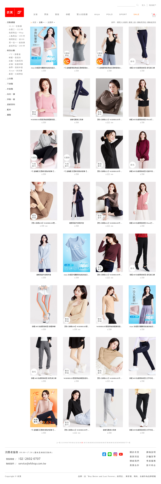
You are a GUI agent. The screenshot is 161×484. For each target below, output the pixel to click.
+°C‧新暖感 (14, 54)
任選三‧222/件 (15, 29)
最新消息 (134, 456)
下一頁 (128, 442)
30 (111, 442)
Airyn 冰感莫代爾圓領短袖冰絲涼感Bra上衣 (46, 68)
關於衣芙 (134, 452)
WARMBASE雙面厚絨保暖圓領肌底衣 (44, 119)
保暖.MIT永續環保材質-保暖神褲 (43, 326)
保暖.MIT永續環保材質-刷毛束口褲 (142, 68)
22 (96, 442)
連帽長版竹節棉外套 (76, 223)
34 (119, 442)
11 (74, 442)
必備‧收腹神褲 (15, 64)
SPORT (123, 14)
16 (84, 442)
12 (76, 442)
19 (90, 442)
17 (86, 442)
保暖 (68, 14)
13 (78, 442)
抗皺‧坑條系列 (15, 61)
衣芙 (34, 22)
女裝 (35, 14)
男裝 (46, 14)
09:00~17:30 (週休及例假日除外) (35, 452)
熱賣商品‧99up (15, 33)
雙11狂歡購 (82, 14)
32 (115, 442)
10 (72, 442)
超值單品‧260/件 (16, 46)
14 (80, 442)
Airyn (97, 14)
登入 (143, 5)
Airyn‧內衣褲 (14, 71)
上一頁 (58, 442)
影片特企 (151, 465)
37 (125, 442)
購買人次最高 (122, 22)
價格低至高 (151, 22)
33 (117, 442)
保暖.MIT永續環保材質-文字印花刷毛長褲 (144, 378)
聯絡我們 (134, 461)
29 (109, 442)
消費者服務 (12, 452)
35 (121, 442)
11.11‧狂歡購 (14, 26)
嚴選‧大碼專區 (15, 74)
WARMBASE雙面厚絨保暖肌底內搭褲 (77, 378)
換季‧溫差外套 (15, 67)
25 (102, 442)
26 (103, 442)
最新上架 (132, 22)
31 (113, 442)
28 (107, 442)
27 (105, 442)
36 (123, 442)
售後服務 (151, 461)
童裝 (57, 14)
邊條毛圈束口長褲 (76, 119)
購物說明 (151, 452)
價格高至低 (141, 22)
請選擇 (50, 22)
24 (99, 442)
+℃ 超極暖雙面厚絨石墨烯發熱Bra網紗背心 (79, 68)
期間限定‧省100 (15, 39)
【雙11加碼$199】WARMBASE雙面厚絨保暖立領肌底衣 (51, 223)
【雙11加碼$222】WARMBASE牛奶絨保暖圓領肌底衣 (115, 223)
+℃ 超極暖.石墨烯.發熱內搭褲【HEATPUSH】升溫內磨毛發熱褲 (54, 171)
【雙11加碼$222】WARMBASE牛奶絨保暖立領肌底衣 (115, 119)
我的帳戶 (152, 5)
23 (98, 442)
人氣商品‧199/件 (16, 36)
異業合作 (134, 465)
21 (94, 442)
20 (92, 442)
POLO (110, 14)
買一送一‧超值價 (16, 43)
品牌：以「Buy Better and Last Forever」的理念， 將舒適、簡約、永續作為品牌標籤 (117, 476)
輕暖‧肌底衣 (14, 58)
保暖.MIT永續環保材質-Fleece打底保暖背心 (144, 119)
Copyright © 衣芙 (13, 476)
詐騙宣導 (151, 456)
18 (88, 442)
